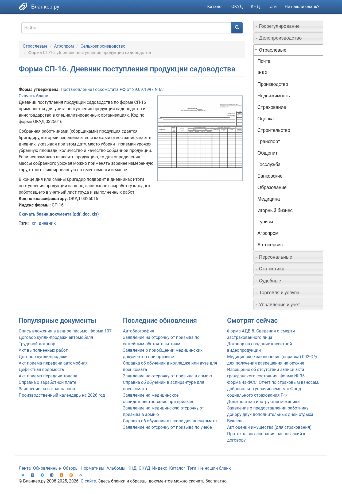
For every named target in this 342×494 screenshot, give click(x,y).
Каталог (215, 6)
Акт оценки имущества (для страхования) (269, 427)
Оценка (266, 118)
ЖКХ (263, 72)
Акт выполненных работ (43, 350)
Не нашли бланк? (302, 6)
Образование (272, 187)
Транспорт (269, 141)
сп (34, 223)
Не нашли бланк (214, 468)
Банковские (270, 176)
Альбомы (115, 468)
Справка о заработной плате (47, 382)
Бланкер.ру (45, 6)
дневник (47, 223)
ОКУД (237, 6)
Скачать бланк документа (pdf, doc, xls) (59, 214)
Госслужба (269, 164)
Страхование (272, 107)
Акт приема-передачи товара (48, 375)
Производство (273, 84)
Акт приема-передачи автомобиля (53, 363)
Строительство (274, 130)
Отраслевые (35, 46)
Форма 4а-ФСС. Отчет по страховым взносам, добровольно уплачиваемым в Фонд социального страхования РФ (273, 389)
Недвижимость (274, 95)
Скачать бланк (33, 95)
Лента (25, 468)
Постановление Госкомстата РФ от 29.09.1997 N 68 (112, 89)
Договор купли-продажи (43, 356)
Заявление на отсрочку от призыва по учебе (167, 427)
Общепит (268, 153)
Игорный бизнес (275, 210)
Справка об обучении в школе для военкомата (170, 420)
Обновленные (47, 468)
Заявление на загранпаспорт (48, 388)
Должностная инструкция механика (263, 401)
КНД (255, 6)
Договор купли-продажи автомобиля (56, 337)
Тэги (272, 6)
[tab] (288, 26)
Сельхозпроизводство (102, 46)
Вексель (235, 420)
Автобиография (138, 331)
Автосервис (270, 244)
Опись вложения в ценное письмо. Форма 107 (65, 331)
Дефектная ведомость (41, 369)
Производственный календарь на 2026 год (62, 395)
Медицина (269, 199)
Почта (264, 61)
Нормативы (92, 468)
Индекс (159, 468)
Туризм (265, 221)
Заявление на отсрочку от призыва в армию (167, 375)
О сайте (88, 481)
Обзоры (71, 468)
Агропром (64, 46)
